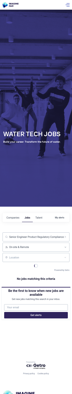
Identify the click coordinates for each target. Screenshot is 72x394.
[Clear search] (65, 236)
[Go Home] (10, 5)
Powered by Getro (61, 270)
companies (12, 217)
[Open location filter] (65, 257)
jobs (27, 217)
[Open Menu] (68, 4)
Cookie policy (43, 373)
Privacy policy (29, 373)
